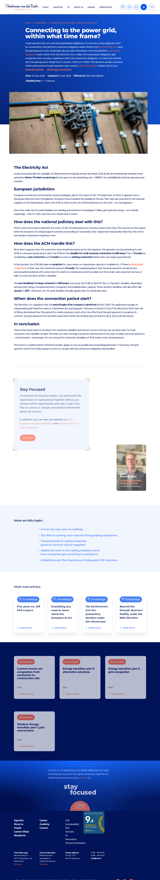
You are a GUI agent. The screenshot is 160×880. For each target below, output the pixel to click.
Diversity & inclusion (75, 843)
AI (68, 7)
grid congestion (44, 427)
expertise (58, 7)
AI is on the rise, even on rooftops (60, 533)
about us (78, 7)
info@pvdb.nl (96, 858)
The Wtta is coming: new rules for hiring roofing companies (77, 539)
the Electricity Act (108, 47)
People (17, 828)
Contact (27, 441)
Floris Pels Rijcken (88, 66)
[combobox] (152, 7)
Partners (69, 832)
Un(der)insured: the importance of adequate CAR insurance (78, 564)
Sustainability (72, 824)
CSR (67, 820)
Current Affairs (40, 23)
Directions (18, 864)
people (91, 7)
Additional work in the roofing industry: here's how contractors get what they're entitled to (69, 556)
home (46, 7)
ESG (67, 828)
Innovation (71, 839)
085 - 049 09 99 (97, 855)
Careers (43, 820)
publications (106, 7)
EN (152, 7)
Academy (44, 824)
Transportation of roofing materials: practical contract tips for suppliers (62, 547)
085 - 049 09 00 (97, 853)
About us (18, 824)
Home (28, 23)
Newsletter (20, 835)
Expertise (18, 820)
